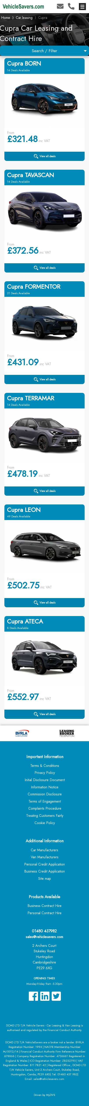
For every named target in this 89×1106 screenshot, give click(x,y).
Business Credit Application (44, 871)
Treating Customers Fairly (44, 815)
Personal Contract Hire (44, 912)
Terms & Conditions (44, 765)
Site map (44, 878)
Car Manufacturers (44, 850)
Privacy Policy (45, 772)
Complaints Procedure (44, 808)
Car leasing (24, 17)
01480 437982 (44, 931)
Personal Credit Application (44, 864)
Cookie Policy (45, 822)
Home (5, 17)
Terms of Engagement (45, 801)
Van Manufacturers (44, 857)
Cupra (42, 17)
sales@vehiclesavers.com (44, 936)
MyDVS (50, 1095)
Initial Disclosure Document (45, 779)
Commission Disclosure (45, 794)
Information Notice (44, 787)
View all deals (44, 156)
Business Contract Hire (44, 905)
